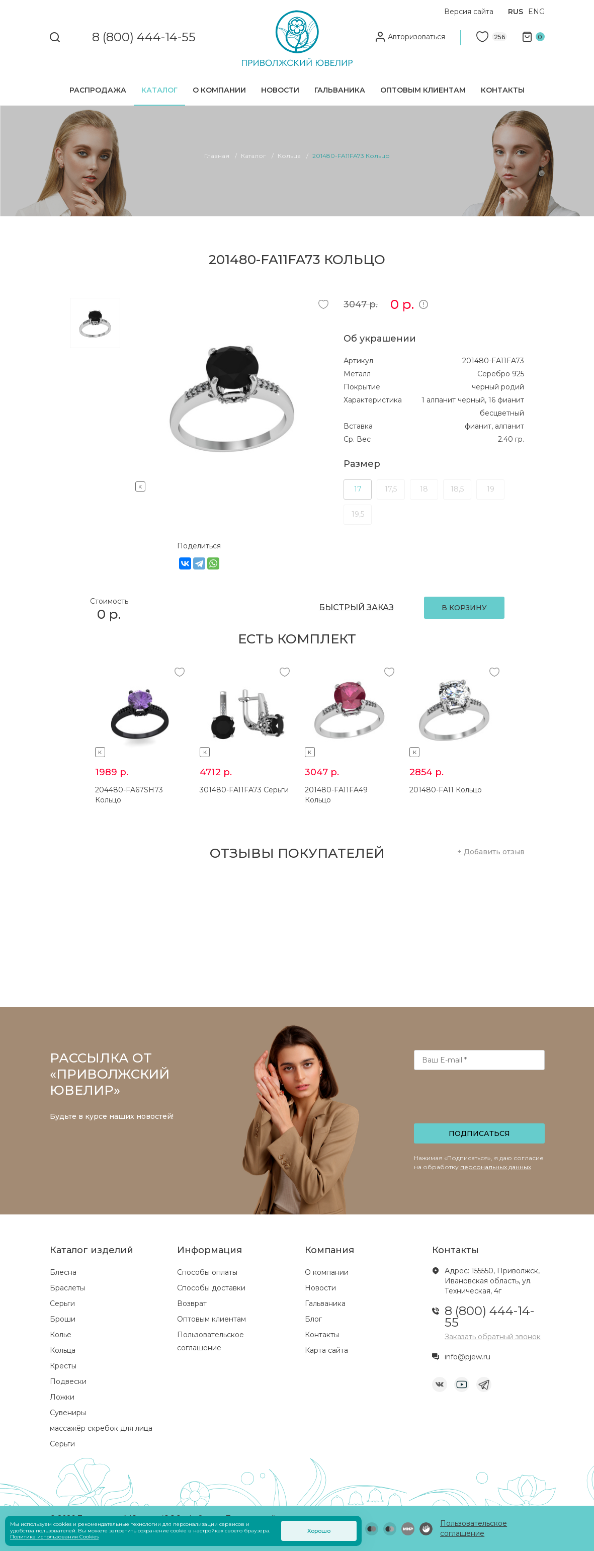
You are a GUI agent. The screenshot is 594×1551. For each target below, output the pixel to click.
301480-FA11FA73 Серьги (244, 789)
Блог (313, 1319)
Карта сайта (326, 1350)
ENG (536, 11)
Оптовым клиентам (423, 90)
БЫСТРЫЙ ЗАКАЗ (356, 607)
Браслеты (67, 1287)
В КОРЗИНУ (464, 607)
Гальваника (339, 90)
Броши (62, 1319)
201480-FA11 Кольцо (445, 789)
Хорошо (318, 1530)
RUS (515, 11)
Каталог (159, 90)
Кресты (63, 1365)
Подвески (68, 1381)
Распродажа (97, 90)
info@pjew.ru (467, 1356)
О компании (219, 90)
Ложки (62, 1397)
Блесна (63, 1272)
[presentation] (480, 1099)
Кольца (62, 1350)
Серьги (62, 1303)
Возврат (192, 1303)
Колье (60, 1334)
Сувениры (68, 1412)
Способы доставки (211, 1287)
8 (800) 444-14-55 (144, 37)
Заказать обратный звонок (493, 1336)
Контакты (503, 90)
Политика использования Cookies (54, 1536)
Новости (280, 90)
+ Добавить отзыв (491, 851)
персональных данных (495, 1167)
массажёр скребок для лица (101, 1428)
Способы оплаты (207, 1272)
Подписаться (479, 1133)
